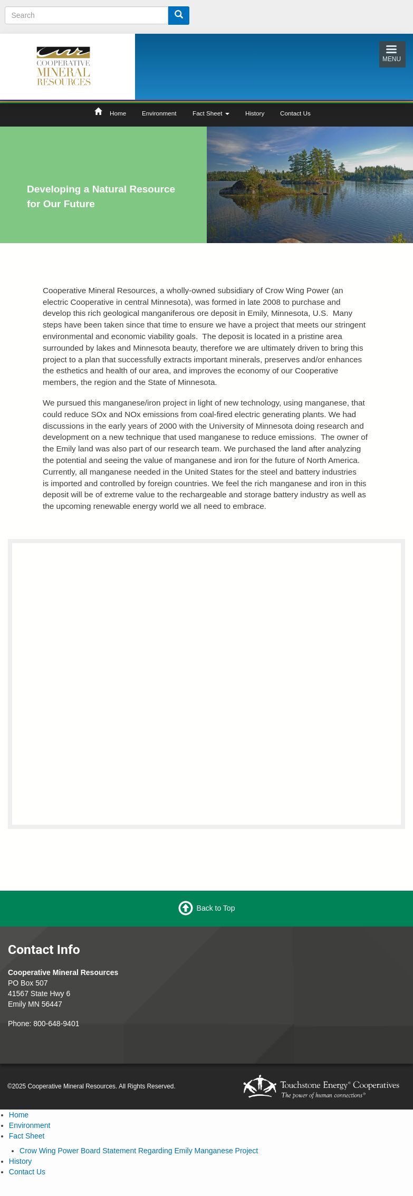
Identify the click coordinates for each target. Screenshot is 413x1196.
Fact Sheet (211, 113)
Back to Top (216, 908)
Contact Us (295, 113)
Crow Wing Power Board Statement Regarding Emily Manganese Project (139, 1150)
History (254, 113)
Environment (159, 113)
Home (118, 113)
